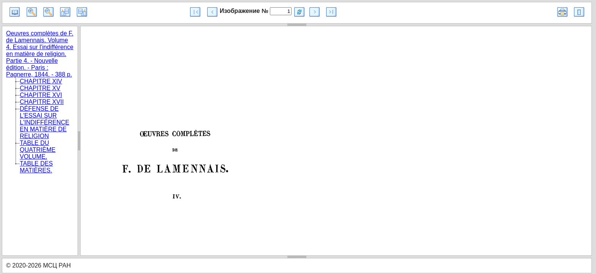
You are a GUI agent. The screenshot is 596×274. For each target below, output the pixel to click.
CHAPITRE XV (40, 88)
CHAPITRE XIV (41, 81)
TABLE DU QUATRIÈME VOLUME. (37, 150)
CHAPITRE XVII (42, 102)
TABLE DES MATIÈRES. (36, 167)
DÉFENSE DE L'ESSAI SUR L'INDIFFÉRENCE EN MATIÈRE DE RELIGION (44, 122)
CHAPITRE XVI (41, 95)
